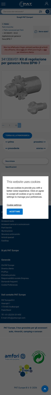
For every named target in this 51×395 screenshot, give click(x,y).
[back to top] (44, 388)
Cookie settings (14, 205)
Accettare (14, 211)
